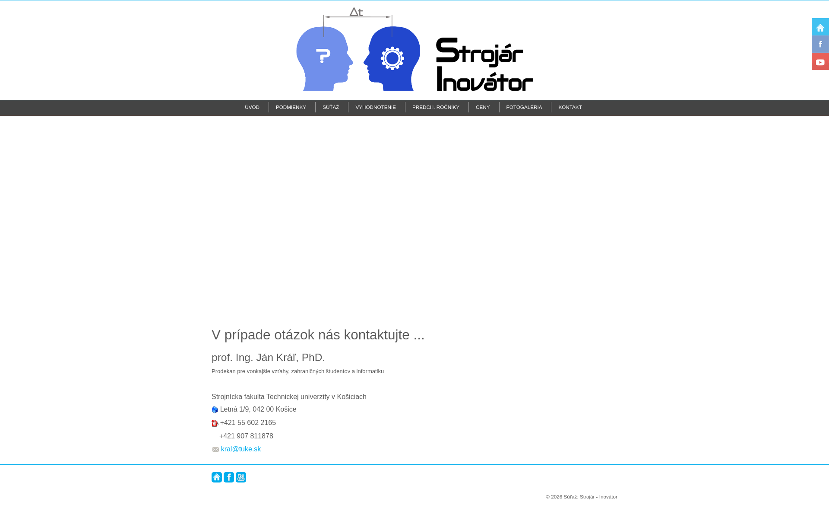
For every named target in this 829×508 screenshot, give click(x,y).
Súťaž (331, 107)
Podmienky (291, 107)
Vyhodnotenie (375, 107)
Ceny (483, 107)
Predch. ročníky (435, 107)
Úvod (252, 107)
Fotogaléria (524, 107)
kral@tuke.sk (241, 449)
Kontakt (570, 107)
